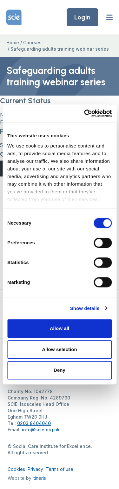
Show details (85, 308)
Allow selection (59, 349)
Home (12, 42)
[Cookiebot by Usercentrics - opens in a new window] (85, 113)
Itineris (39, 478)
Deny (59, 370)
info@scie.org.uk (41, 429)
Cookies (16, 469)
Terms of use (59, 469)
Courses (32, 42)
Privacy (35, 469)
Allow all (59, 328)
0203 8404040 (34, 423)
